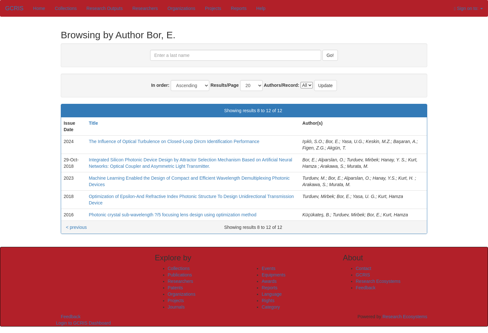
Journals (176, 307)
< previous (76, 110)
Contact (363, 268)
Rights (268, 300)
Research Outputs (104, 8)
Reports (239, 8)
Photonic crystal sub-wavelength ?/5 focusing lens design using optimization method (172, 214)
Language (272, 294)
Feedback (365, 287)
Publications (180, 274)
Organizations (181, 8)
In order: (160, 85)
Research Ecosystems (378, 281)
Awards (269, 281)
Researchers (145, 8)
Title (93, 123)
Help (261, 8)
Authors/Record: (281, 85)
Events (269, 268)
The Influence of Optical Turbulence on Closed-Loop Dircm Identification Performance (174, 141)
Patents (175, 287)
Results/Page (225, 85)
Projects (213, 8)
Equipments (273, 274)
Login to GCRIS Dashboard (83, 323)
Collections (66, 8)
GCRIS (363, 274)
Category (271, 307)
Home (39, 8)
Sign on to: (468, 8)
